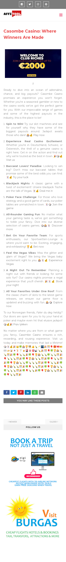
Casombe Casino (30, 334)
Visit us (10, 159)
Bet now (38, 246)
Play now (39, 135)
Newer (13, 422)
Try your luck (20, 177)
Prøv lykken (20, 324)
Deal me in (46, 190)
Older (53, 422)
